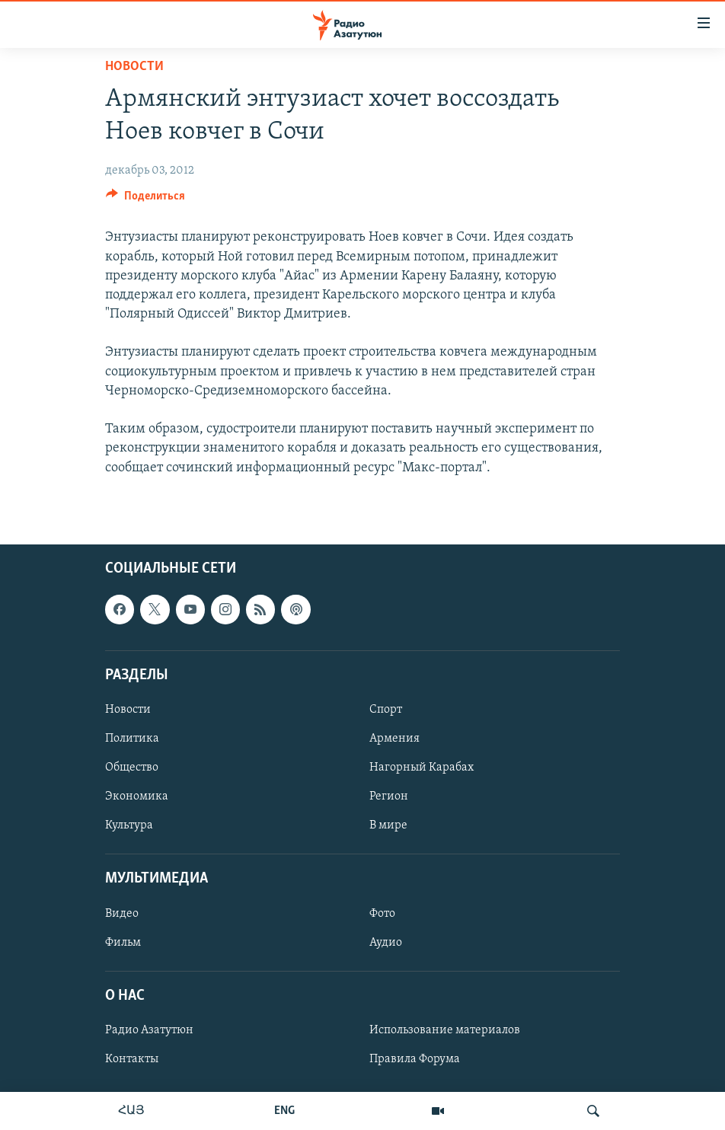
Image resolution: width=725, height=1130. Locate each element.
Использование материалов (444, 1030)
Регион (388, 796)
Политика (132, 739)
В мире (388, 825)
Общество (131, 767)
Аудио (385, 942)
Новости (134, 66)
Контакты (131, 1059)
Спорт (385, 710)
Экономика (136, 796)
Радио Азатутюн (149, 1030)
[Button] (145, 199)
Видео (122, 913)
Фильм (123, 942)
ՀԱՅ (131, 1111)
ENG (284, 1111)
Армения (394, 739)
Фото (382, 913)
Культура (129, 825)
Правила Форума (414, 1059)
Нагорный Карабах (421, 767)
